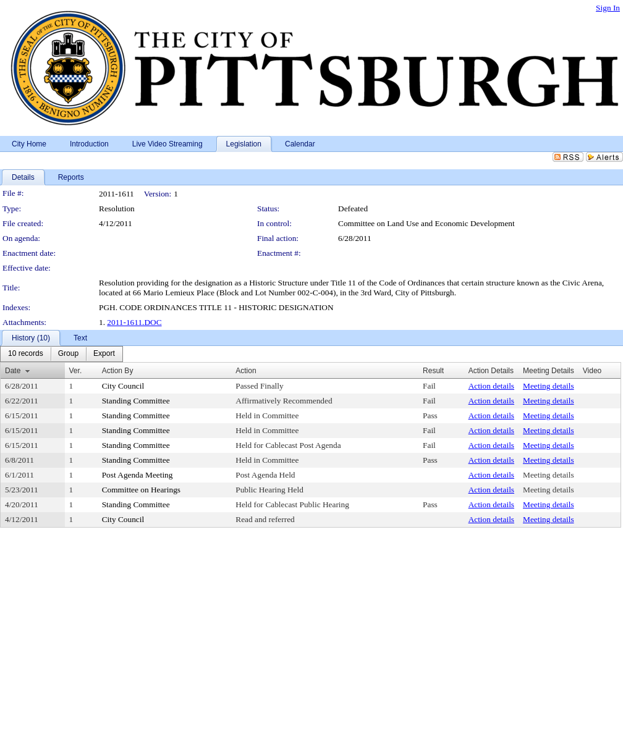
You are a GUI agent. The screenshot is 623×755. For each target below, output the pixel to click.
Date (12, 370)
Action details (491, 385)
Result (433, 370)
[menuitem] (26, 354)
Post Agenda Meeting (137, 474)
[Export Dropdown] (104, 354)
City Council (123, 385)
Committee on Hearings (141, 489)
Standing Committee (136, 400)
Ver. (75, 370)
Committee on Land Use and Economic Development (426, 223)
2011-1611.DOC (134, 322)
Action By (118, 370)
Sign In (608, 7)
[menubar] (61, 354)
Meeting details (548, 385)
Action (245, 370)
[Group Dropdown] (68, 354)
